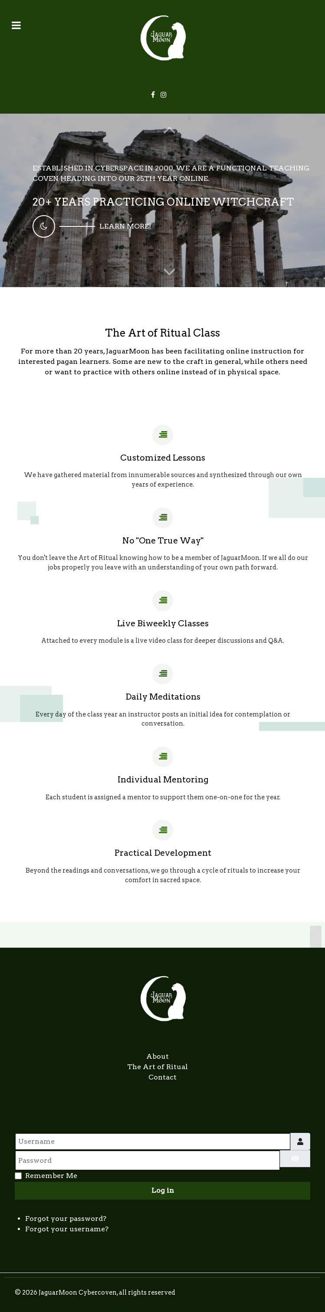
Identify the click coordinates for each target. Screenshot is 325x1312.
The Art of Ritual (157, 1067)
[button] (169, 271)
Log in (162, 1190)
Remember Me (51, 1175)
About (157, 1056)
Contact (162, 1077)
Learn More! (125, 226)
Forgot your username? (66, 1229)
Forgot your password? (65, 1218)
